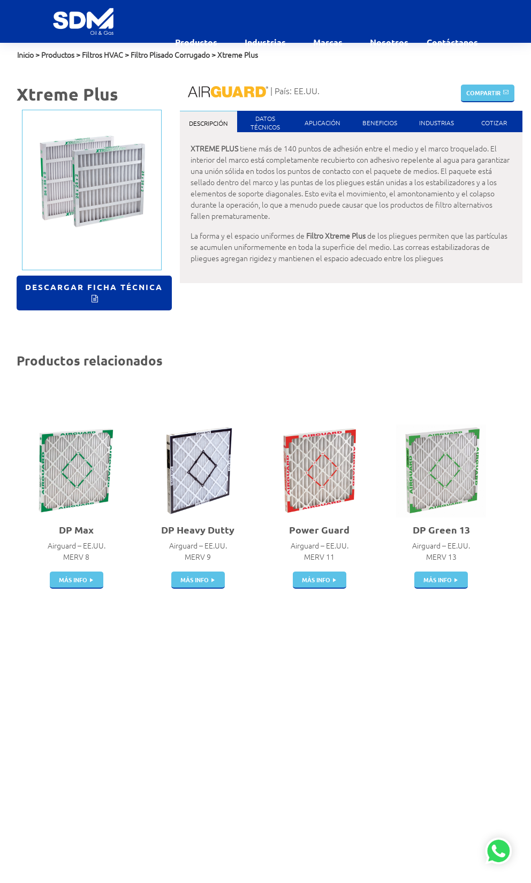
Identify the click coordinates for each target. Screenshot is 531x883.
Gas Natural (250, 722)
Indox (325, 710)
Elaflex (327, 699)
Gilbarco (329, 755)
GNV (238, 767)
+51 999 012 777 (45, 708)
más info (73, 579)
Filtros (155, 800)
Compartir (483, 92)
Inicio (25, 54)
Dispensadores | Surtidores (171, 817)
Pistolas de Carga (173, 710)
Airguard (330, 665)
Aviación (244, 677)
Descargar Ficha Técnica (94, 286)
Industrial (246, 800)
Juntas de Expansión (179, 744)
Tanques (159, 733)
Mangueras (163, 755)
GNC (238, 755)
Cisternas (160, 722)
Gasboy (328, 767)
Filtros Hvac (164, 677)
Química (244, 834)
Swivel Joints (166, 789)
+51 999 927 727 (45, 696)
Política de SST (40, 761)
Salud (240, 845)
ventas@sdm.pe (43, 674)
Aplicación (322, 122)
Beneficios (379, 122)
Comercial (247, 688)
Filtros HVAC (102, 54)
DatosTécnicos (265, 122)
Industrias (266, 42)
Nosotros (389, 42)
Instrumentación (172, 834)
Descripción (208, 123)
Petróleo (245, 823)
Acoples (158, 665)
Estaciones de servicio (253, 705)
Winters (329, 778)
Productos (197, 42)
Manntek (331, 722)
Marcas (329, 42)
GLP (237, 744)
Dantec (328, 688)
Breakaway (163, 699)
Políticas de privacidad (52, 750)
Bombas (158, 778)
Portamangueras (172, 767)
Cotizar (494, 122)
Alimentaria (250, 665)
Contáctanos (452, 42)
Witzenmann (337, 744)
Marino (242, 811)
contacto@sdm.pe (46, 685)
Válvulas (159, 688)
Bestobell (332, 677)
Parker (327, 733)
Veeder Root (337, 789)
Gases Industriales (260, 733)
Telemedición (167, 845)
